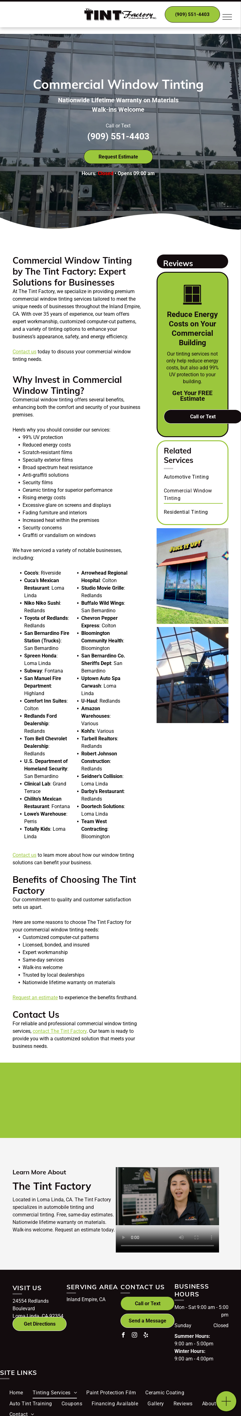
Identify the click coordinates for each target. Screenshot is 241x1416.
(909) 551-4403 (118, 136)
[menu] (227, 17)
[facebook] (123, 1336)
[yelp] (146, 1336)
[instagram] (134, 1336)
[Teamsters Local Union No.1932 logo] (156, 1115)
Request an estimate (35, 997)
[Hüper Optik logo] (84, 1086)
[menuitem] (193, 477)
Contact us (24, 352)
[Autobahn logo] (156, 1086)
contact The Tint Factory (60, 1031)
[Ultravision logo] (84, 1115)
